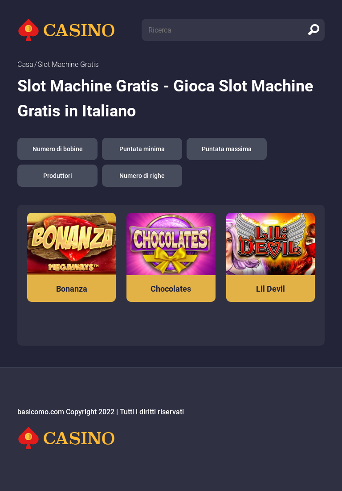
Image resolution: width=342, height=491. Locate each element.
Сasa (25, 64)
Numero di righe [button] (142, 175)
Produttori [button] (57, 175)
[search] (313, 30)
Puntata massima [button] (227, 149)
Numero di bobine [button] (58, 149)
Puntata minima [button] (142, 149)
